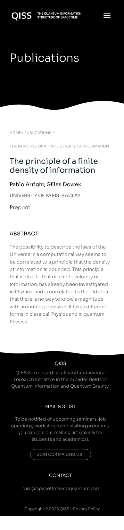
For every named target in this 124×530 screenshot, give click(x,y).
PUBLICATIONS (38, 133)
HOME (15, 133)
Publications (44, 58)
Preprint (20, 207)
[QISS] (46, 15)
